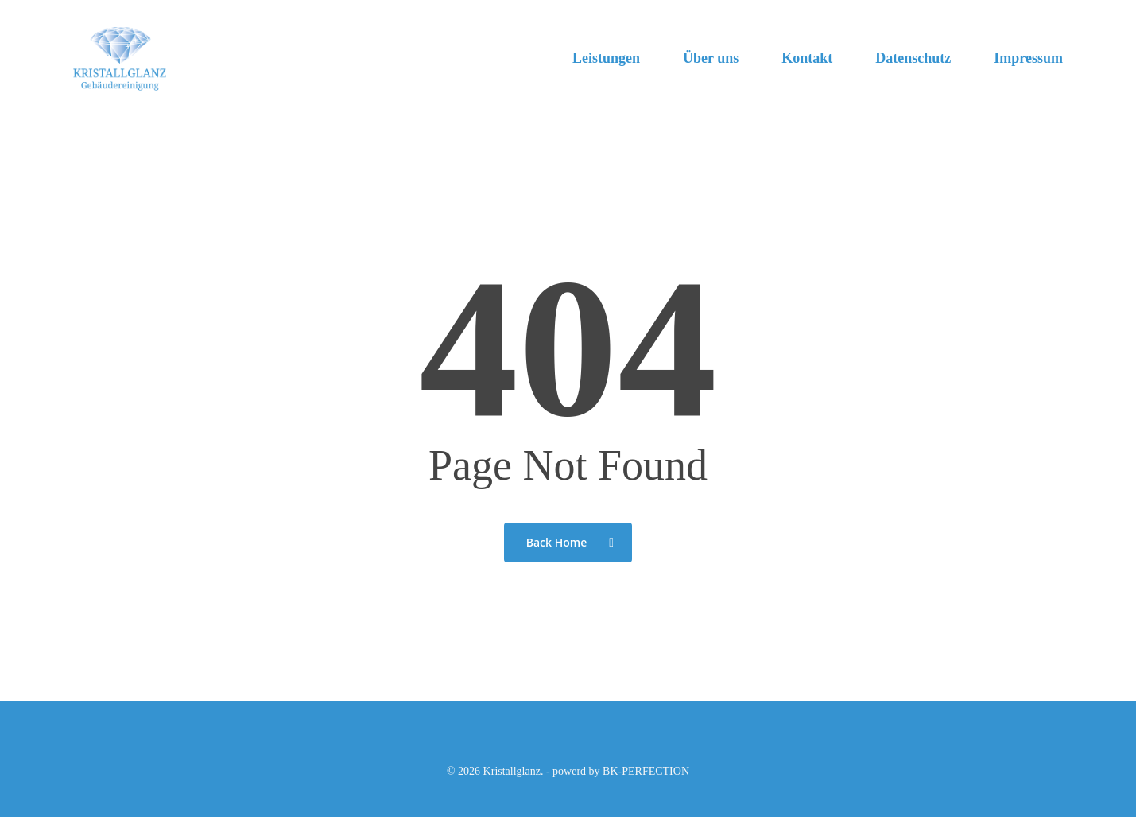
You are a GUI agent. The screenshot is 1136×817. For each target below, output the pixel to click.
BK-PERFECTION (646, 771)
